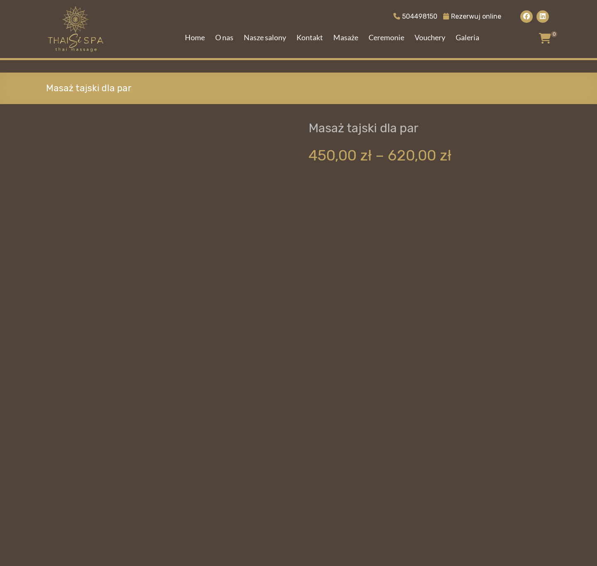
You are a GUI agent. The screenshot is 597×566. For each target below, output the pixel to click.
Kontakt (309, 37)
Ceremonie (386, 37)
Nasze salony (265, 37)
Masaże (345, 37)
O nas (224, 37)
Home (195, 37)
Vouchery (430, 37)
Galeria (467, 37)
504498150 (415, 16)
